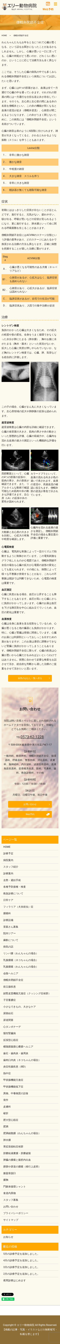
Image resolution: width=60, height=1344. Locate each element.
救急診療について (13, 893)
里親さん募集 (10, 926)
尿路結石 (8, 1013)
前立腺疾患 (9, 986)
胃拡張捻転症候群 (13, 1146)
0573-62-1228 (32, 737)
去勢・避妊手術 (12, 880)
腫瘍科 (7, 913)
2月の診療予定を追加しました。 (21, 1273)
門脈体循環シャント (14, 1186)
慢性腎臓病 (9, 1033)
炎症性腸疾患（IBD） (15, 1066)
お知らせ (8, 1236)
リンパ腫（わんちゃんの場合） (20, 953)
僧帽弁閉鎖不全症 (13, 979)
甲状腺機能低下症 (13, 1086)
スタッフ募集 (10, 1199)
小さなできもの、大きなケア (19, 1006)
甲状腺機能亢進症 (13, 1079)
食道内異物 (9, 1193)
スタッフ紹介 (10, 866)
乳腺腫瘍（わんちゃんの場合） (20, 966)
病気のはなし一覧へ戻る (30, 678)
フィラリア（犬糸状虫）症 (18, 906)
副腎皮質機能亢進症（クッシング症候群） (27, 993)
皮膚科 (7, 1106)
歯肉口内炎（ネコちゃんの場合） (22, 1060)
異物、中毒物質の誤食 (15, 1093)
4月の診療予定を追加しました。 (21, 1260)
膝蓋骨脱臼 (9, 1173)
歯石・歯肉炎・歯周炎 (15, 1053)
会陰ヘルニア (10, 973)
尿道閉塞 (8, 1020)
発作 (5, 1099)
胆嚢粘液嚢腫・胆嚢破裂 (17, 1153)
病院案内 (8, 860)
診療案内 (8, 873)
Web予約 (30, 814)
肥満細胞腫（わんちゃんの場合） (22, 1133)
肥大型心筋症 (10, 1119)
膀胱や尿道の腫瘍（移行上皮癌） (22, 1166)
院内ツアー (9, 933)
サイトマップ (10, 1219)
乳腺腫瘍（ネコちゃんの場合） (20, 960)
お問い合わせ (30, 804)
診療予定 (8, 853)
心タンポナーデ (12, 1026)
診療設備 (8, 920)
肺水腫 (7, 1139)
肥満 (5, 1126)
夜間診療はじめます (14, 1280)
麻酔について (10, 940)
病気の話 (8, 946)
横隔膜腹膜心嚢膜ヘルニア (18, 1046)
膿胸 (5, 1179)
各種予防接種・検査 (14, 886)
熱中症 (7, 1073)
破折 (5, 1113)
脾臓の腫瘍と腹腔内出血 (17, 1159)
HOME (4, 35)
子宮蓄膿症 (9, 999)
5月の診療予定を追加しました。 (21, 1253)
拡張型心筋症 (10, 1040)
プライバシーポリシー (15, 1213)
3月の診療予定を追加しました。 (21, 1267)
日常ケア (8, 900)
